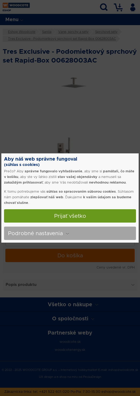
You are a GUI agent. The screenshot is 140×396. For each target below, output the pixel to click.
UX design (46, 376)
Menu (12, 19)
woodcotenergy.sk (70, 349)
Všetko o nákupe (70, 304)
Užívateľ (132, 6)
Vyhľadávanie (103, 6)
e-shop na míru (67, 376)
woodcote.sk (70, 341)
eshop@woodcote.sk (123, 369)
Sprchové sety (106, 31)
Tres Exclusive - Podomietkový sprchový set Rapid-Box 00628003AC (62, 38)
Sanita (46, 31)
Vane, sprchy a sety (73, 31)
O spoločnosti (70, 318)
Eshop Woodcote (21, 31)
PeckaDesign (92, 376)
